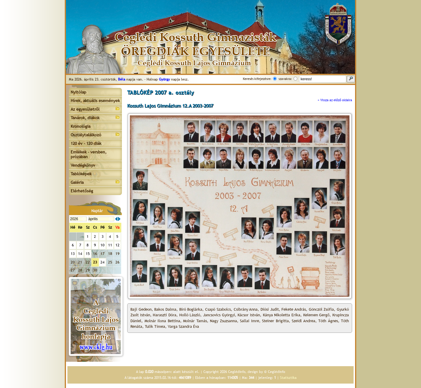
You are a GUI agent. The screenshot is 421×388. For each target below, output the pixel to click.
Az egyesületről (95, 109)
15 (88, 253)
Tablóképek (81, 173)
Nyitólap (78, 92)
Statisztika (288, 378)
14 (80, 253)
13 (73, 253)
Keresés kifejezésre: (257, 79)
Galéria (95, 182)
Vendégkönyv (83, 165)
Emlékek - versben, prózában (89, 154)
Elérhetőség (82, 191)
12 (117, 245)
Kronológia (80, 126)
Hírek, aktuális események (95, 100)
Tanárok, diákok (95, 117)
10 (102, 245)
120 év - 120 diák (86, 143)
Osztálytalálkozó (95, 134)
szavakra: (285, 79)
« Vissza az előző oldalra (335, 100)
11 (110, 245)
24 (102, 262)
